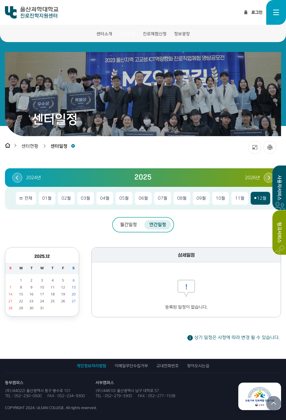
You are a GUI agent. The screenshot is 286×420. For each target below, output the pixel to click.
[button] (31, 146)
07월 (162, 198)
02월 (66, 198)
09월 (201, 198)
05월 (124, 198)
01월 (47, 198)
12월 (261, 198)
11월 (239, 198)
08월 (182, 198)
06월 (143, 198)
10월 (220, 198)
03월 (85, 198)
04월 (105, 198)
